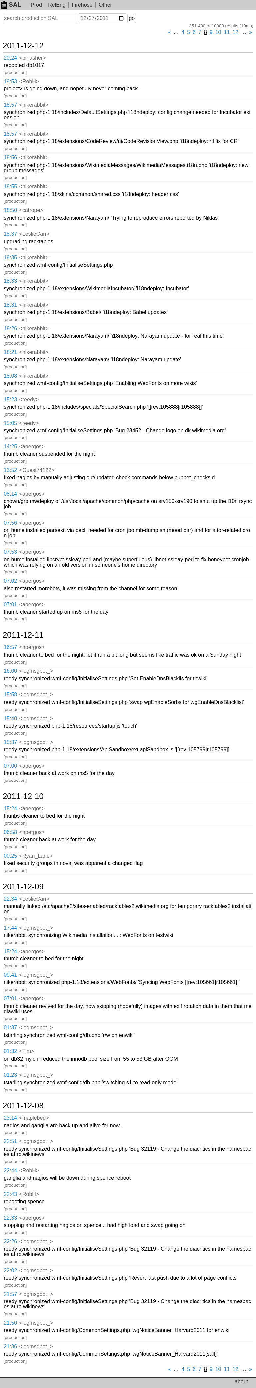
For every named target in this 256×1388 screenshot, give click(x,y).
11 (227, 32)
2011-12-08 (23, 1105)
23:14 (10, 1118)
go (132, 18)
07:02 (10, 581)
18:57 (10, 105)
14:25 (10, 446)
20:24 (10, 58)
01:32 (10, 1051)
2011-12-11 (23, 635)
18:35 (10, 257)
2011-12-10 (23, 796)
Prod (36, 5)
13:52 (10, 470)
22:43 (10, 1194)
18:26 (10, 328)
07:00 (10, 766)
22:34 (10, 899)
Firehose (82, 5)
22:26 (10, 1241)
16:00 (10, 671)
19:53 (10, 81)
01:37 (10, 1027)
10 (218, 32)
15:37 (10, 742)
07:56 (10, 523)
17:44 (10, 928)
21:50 (10, 1323)
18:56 (10, 157)
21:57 (10, 1294)
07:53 (10, 552)
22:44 (10, 1170)
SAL (11, 4)
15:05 (10, 423)
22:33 (10, 1218)
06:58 (10, 832)
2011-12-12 (23, 45)
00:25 (10, 856)
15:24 (10, 808)
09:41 (10, 975)
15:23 (10, 399)
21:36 (10, 1346)
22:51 (10, 1141)
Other (105, 5)
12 (235, 32)
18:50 (10, 210)
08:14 (10, 494)
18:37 (10, 234)
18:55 (10, 186)
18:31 (10, 305)
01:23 (10, 1075)
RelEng (56, 5)
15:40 (10, 718)
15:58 (10, 694)
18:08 (10, 376)
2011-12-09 (23, 886)
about (241, 1381)
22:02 (10, 1270)
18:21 (10, 352)
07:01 (10, 604)
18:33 (10, 281)
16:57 (10, 647)
